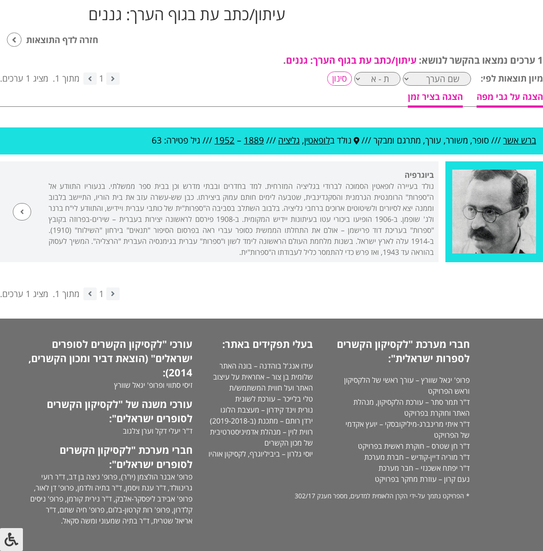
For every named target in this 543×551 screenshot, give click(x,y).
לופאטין (317, 140)
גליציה (289, 140)
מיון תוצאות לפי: (512, 78)
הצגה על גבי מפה (510, 97)
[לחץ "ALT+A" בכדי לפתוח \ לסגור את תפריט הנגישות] (11, 539)
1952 (224, 140)
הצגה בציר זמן (435, 97)
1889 (254, 140)
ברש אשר (519, 140)
